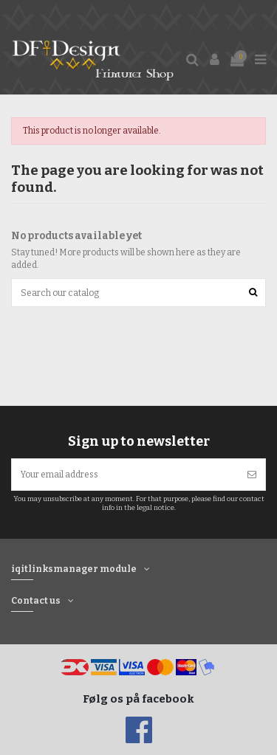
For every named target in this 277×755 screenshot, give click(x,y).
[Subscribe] (252, 474)
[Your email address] (125, 474)
